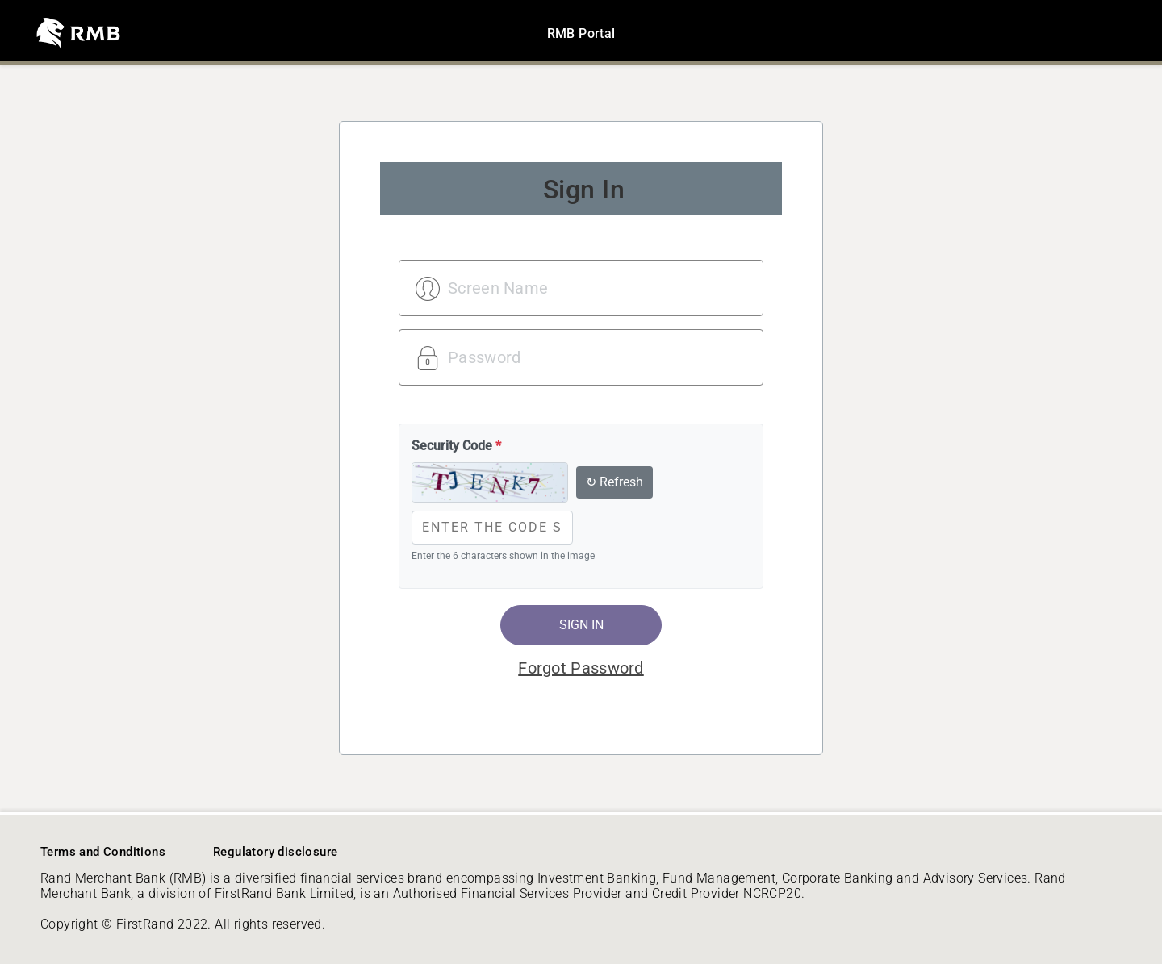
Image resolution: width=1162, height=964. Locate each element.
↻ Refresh (614, 482)
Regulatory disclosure (275, 852)
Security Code (456, 445)
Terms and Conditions (102, 852)
